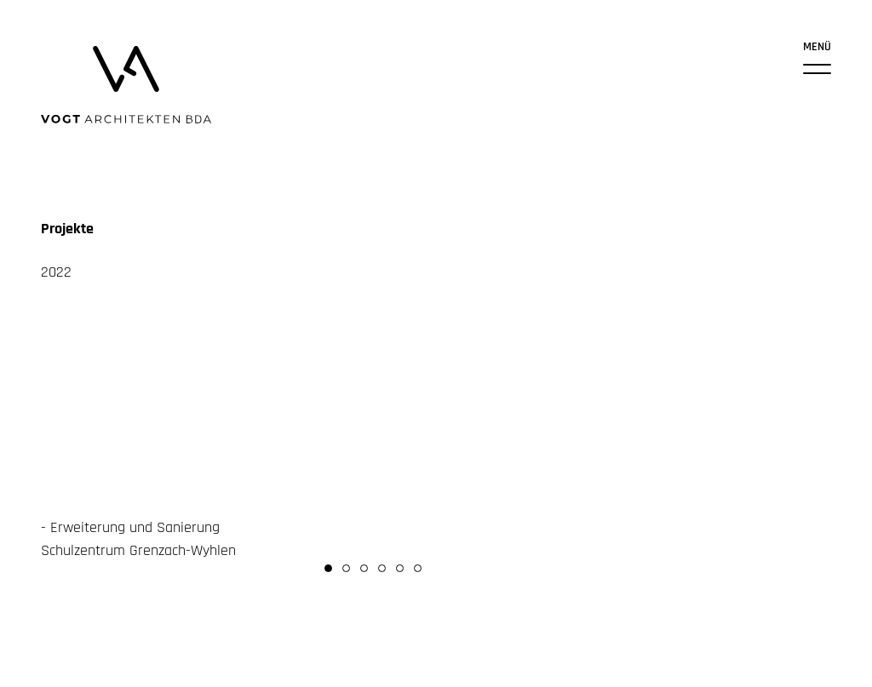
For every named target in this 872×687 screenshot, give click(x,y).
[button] (328, 568)
